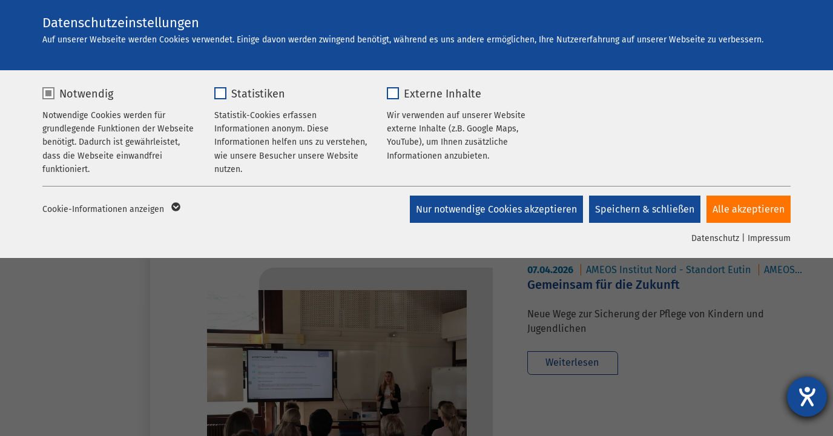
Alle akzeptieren (749, 209)
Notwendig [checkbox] (86, 94)
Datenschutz (715, 238)
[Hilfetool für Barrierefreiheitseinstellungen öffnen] (807, 397)
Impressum (769, 238)
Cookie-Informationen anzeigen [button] (110, 209)
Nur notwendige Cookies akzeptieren (496, 209)
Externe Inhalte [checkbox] (442, 94)
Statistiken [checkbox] (258, 94)
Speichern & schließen (644, 209)
